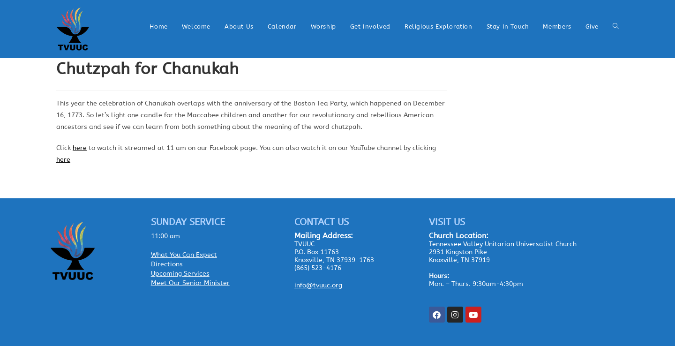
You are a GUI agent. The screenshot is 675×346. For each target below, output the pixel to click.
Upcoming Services (180, 274)
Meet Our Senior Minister (190, 283)
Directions (167, 264)
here (80, 148)
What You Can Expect (184, 255)
